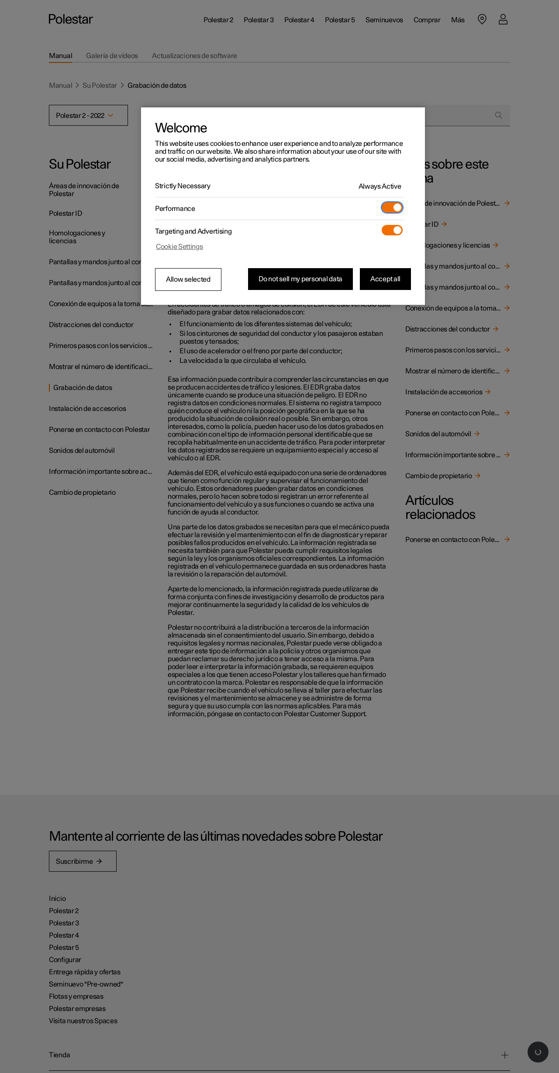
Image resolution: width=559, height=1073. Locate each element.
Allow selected (188, 279)
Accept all (385, 279)
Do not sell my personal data (300, 279)
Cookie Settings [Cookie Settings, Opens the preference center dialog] (179, 246)
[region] (283, 206)
